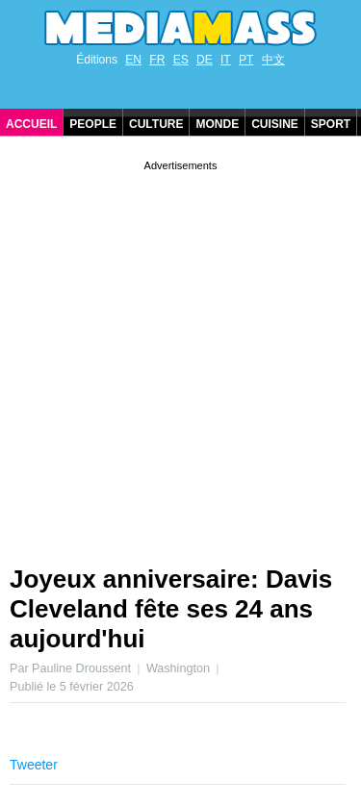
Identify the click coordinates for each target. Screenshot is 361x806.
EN (133, 59)
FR (157, 59)
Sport (330, 124)
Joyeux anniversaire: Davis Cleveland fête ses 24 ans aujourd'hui (171, 609)
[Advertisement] (180, 355)
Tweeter (34, 764)
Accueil (31, 124)
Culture (156, 124)
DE (204, 59)
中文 (273, 59)
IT (225, 59)
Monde (217, 124)
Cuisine (274, 124)
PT (246, 59)
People (92, 124)
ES (181, 59)
